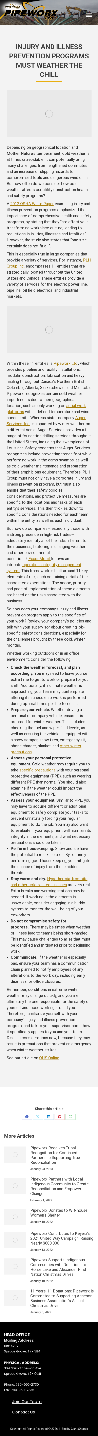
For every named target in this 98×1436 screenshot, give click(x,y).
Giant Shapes (79, 1428)
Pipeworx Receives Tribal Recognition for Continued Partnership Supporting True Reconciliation (55, 1155)
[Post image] (15, 1155)
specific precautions (37, 770)
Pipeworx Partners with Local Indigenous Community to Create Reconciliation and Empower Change (59, 1186)
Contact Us (23, 1412)
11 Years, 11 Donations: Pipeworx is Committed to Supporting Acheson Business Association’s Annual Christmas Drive (62, 1298)
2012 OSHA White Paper (32, 203)
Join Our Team (27, 1401)
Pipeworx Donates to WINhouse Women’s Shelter (58, 1213)
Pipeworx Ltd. (66, 363)
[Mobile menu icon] (89, 15)
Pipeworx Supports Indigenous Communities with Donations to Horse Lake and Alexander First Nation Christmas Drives (58, 1267)
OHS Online (49, 1058)
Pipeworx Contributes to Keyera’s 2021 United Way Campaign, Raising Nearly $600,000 (61, 1238)
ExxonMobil (39, 558)
